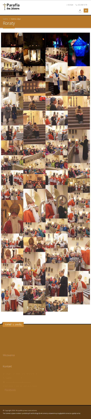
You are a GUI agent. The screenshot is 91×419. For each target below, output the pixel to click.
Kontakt (70, 5)
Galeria (5, 19)
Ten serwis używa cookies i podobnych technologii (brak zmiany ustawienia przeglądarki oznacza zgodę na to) (41, 413)
